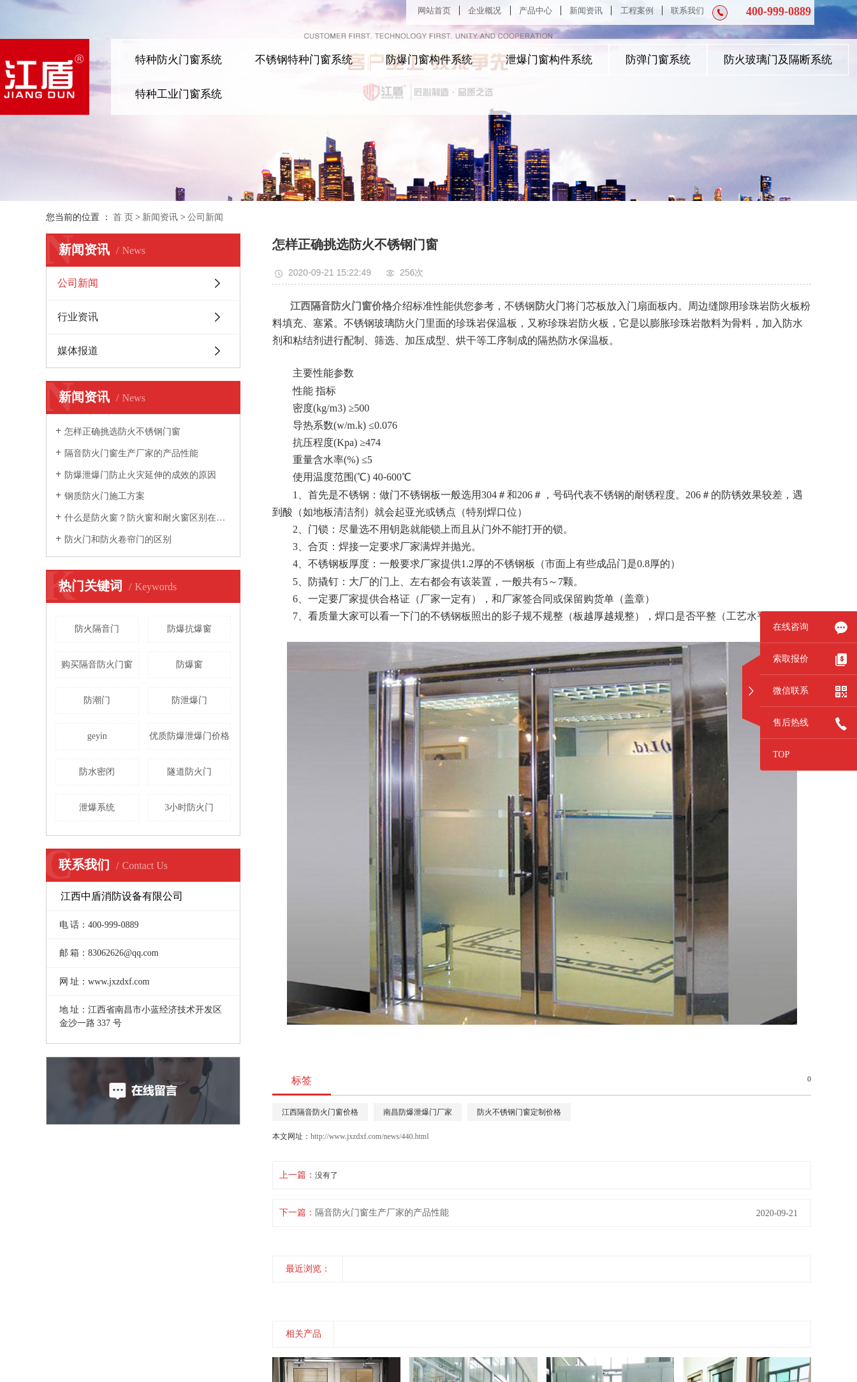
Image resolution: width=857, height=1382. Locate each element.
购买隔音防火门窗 (97, 664)
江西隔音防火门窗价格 (320, 1112)
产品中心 (535, 10)
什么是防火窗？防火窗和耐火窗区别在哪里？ (147, 518)
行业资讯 (77, 316)
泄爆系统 (97, 807)
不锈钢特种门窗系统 (304, 60)
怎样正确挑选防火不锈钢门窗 (122, 431)
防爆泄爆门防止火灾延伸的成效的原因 (140, 475)
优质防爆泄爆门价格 (189, 736)
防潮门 (97, 700)
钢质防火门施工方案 (104, 496)
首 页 (123, 217)
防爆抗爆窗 (189, 629)
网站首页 (434, 10)
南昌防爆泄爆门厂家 (417, 1112)
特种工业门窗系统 (178, 94)
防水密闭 (97, 771)
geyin (97, 736)
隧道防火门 (189, 771)
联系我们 (687, 10)
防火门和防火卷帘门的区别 (118, 539)
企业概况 (484, 10)
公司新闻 (205, 217)
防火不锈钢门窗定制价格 (519, 1112)
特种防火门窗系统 (178, 60)
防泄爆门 (189, 700)
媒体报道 (77, 350)
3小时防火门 (189, 807)
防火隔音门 (97, 629)
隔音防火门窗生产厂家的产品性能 (131, 453)
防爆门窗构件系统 (429, 60)
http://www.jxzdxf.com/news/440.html (370, 1136)
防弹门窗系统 (658, 60)
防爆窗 (189, 664)
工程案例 (637, 10)
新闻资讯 (586, 10)
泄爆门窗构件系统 (549, 60)
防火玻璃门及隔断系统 (778, 60)
